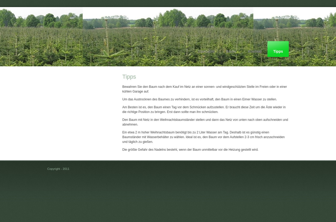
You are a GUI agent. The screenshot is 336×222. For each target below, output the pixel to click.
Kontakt (255, 51)
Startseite (206, 51)
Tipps (278, 51)
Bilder (231, 51)
